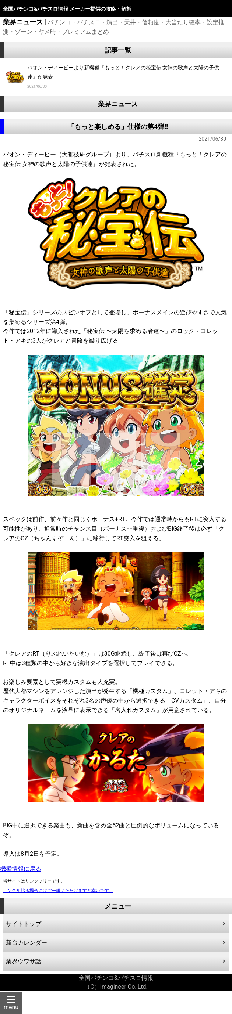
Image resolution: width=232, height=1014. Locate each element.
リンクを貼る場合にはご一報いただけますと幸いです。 (58, 890)
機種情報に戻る (20, 868)
